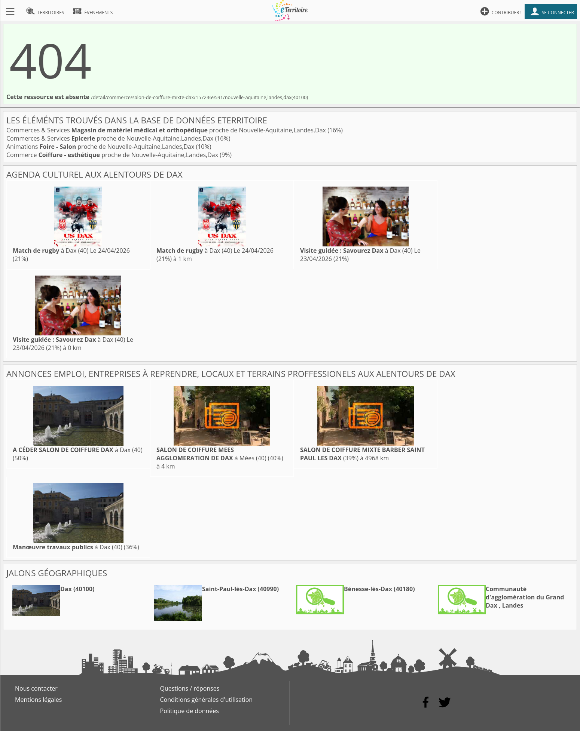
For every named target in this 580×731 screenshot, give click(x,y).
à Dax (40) (50, 250)
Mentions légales (38, 699)
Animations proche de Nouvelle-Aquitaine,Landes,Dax (101, 146)
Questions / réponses (190, 688)
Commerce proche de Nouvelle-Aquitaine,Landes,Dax (113, 155)
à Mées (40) (211, 454)
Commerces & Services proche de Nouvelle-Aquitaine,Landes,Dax (166, 130)
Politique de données (189, 711)
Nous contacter (36, 688)
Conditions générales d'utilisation (206, 699)
